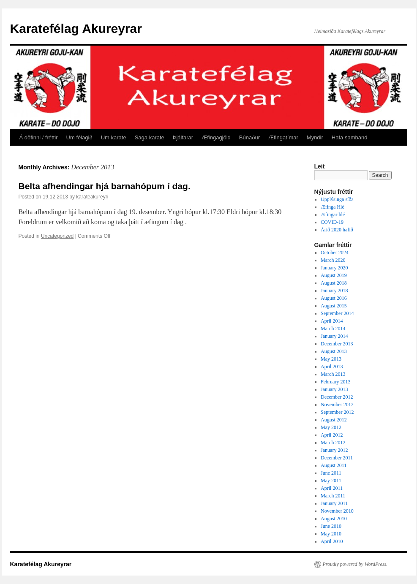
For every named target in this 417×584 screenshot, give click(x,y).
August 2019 (334, 275)
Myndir (315, 137)
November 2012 (337, 404)
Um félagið (79, 137)
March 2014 (333, 328)
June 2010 (331, 526)
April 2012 (332, 435)
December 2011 (337, 458)
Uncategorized (57, 236)
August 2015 (334, 306)
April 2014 (332, 321)
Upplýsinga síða (337, 199)
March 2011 (333, 496)
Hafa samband (350, 137)
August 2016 (334, 298)
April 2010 (332, 541)
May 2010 (331, 534)
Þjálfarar (183, 137)
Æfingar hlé (333, 214)
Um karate (113, 137)
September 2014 (337, 313)
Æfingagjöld (216, 137)
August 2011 (333, 465)
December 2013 (337, 344)
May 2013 (331, 359)
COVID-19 (332, 222)
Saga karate (149, 137)
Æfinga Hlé (332, 207)
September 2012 (337, 412)
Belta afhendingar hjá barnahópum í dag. (105, 186)
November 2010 (337, 511)
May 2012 (331, 427)
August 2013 (334, 351)
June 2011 (331, 473)
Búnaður (249, 137)
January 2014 (334, 336)
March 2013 (333, 374)
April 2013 (332, 366)
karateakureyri (92, 197)
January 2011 (334, 503)
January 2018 (334, 290)
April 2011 (332, 488)
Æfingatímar (283, 137)
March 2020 (333, 260)
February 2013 (335, 382)
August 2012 (334, 420)
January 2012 (334, 450)
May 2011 (331, 480)
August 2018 (334, 283)
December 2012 (337, 397)
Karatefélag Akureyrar (76, 28)
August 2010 (334, 519)
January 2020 (334, 268)
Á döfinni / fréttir (38, 137)
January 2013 (334, 389)
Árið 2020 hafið (337, 230)
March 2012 (333, 442)
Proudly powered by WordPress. (355, 564)
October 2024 (335, 252)
